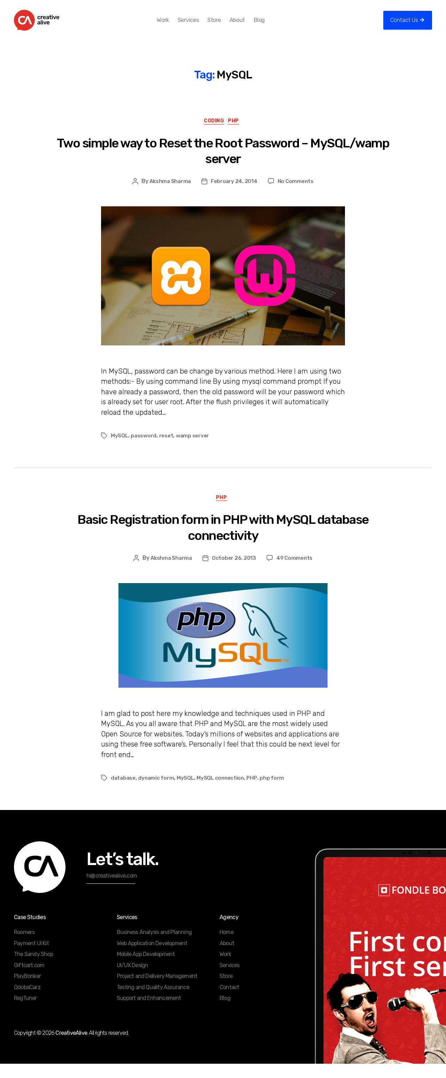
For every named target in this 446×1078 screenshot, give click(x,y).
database (124, 792)
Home (226, 946)
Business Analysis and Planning (154, 946)
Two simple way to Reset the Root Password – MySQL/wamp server (223, 163)
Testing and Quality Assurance (153, 1001)
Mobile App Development (146, 968)
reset (167, 448)
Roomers (24, 946)
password (144, 448)
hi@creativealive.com (111, 890)
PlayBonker (27, 990)
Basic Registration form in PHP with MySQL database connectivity (223, 542)
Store (225, 25)
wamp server (195, 448)
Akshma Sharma (169, 193)
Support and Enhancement (149, 1012)
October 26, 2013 (234, 572)
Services (199, 25)
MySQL (120, 448)
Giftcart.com (29, 979)
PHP (237, 133)
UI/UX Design (132, 979)
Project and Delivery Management (157, 990)
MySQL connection (224, 792)
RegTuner (25, 1012)
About (248, 25)
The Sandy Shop (33, 968)
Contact (229, 1001)
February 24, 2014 (234, 193)
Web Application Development (152, 957)
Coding (214, 133)
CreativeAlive (71, 1047)
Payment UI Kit (31, 957)
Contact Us (404, 25)
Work (174, 25)
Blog (270, 25)
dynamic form (157, 792)
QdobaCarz (27, 1001)
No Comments (297, 193)
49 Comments (296, 572)
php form (277, 792)
